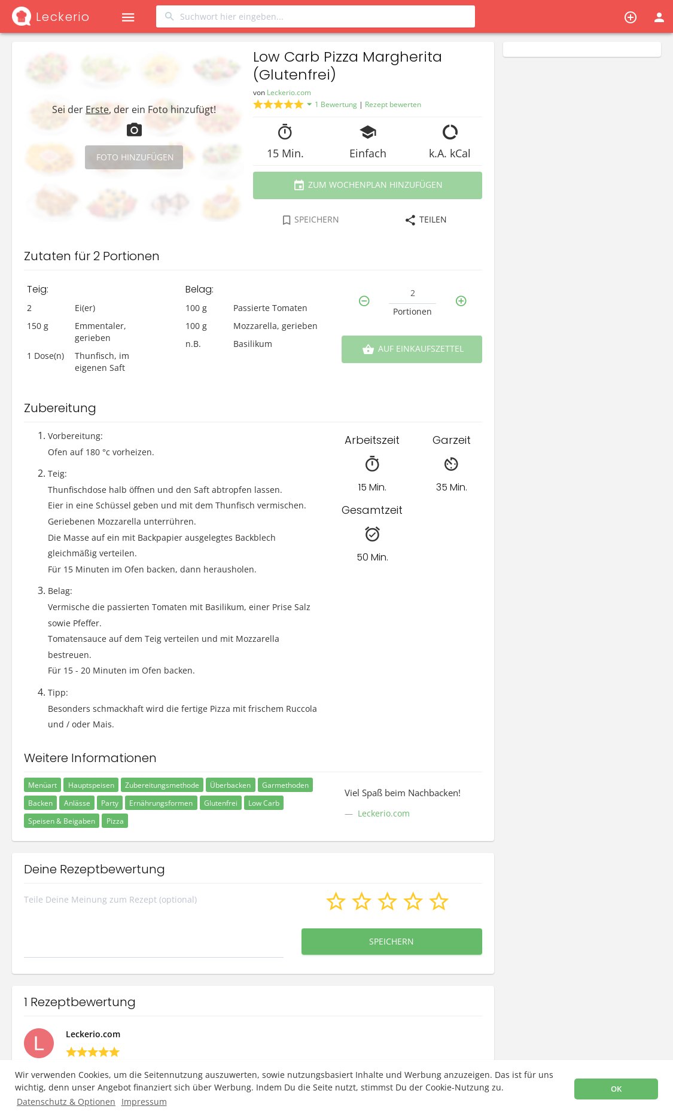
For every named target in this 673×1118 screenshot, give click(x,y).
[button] (127, 16)
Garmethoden (285, 785)
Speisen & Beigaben (61, 821)
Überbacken (230, 785)
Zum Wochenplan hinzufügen (368, 185)
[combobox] (315, 16)
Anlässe (77, 803)
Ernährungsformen (161, 803)
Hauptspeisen (91, 785)
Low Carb (263, 803)
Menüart (42, 785)
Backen (40, 803)
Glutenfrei (220, 803)
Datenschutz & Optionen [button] (66, 1101)
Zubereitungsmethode (162, 785)
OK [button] (616, 1089)
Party (109, 803)
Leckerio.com (289, 92)
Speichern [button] (392, 941)
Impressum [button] (144, 1101)
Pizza (115, 821)
